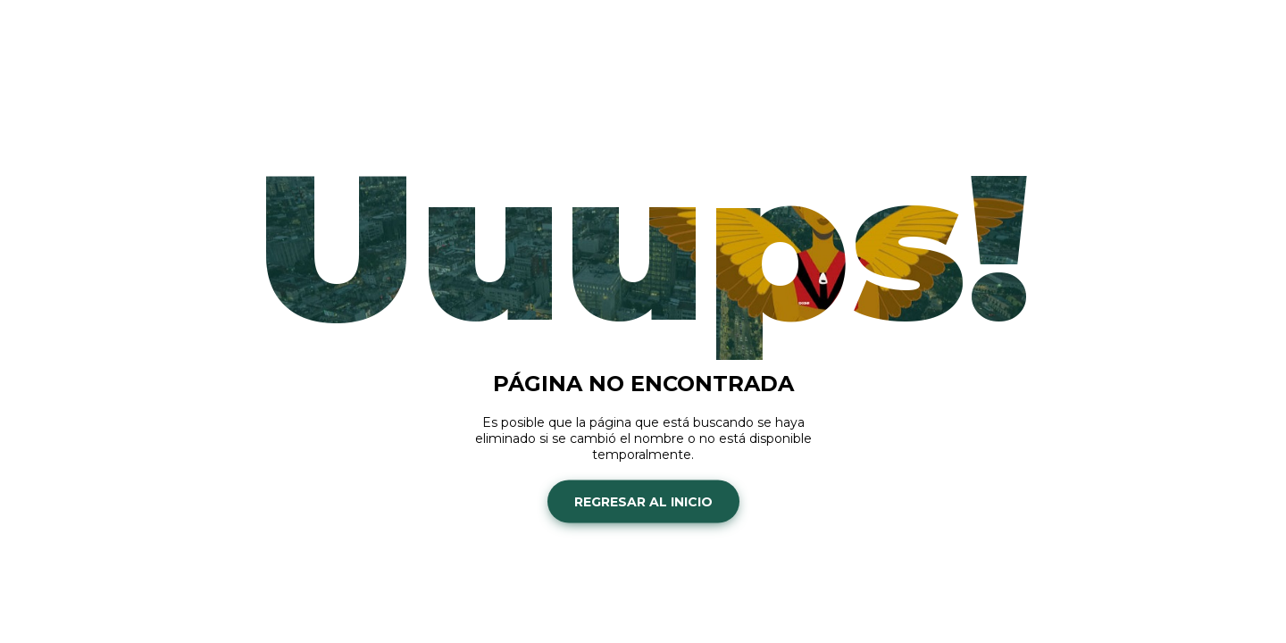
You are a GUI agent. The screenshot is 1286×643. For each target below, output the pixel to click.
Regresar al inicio (643, 501)
